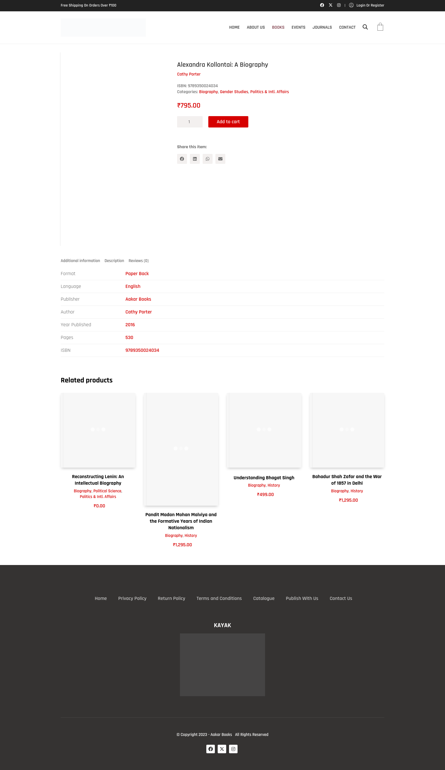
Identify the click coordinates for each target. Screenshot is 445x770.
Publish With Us (302, 598)
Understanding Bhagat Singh (264, 477)
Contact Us (341, 598)
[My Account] (366, 5)
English (132, 286)
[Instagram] (233, 749)
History (190, 535)
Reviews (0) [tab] (138, 260)
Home (101, 598)
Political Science (107, 491)
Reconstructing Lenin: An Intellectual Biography (98, 479)
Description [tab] (114, 260)
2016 (130, 324)
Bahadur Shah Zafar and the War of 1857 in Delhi (347, 479)
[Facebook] (182, 159)
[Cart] (380, 27)
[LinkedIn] (195, 159)
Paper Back (137, 273)
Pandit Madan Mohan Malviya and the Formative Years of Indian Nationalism (181, 521)
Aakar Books (138, 299)
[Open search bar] (365, 27)
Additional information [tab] (80, 260)
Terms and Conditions (219, 598)
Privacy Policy (132, 598)
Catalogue (263, 598)
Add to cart (228, 121)
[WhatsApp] (208, 159)
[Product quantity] (190, 121)
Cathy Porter (138, 312)
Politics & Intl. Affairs (269, 92)
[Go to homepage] (103, 27)
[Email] (220, 159)
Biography (208, 92)
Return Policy (171, 598)
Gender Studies (234, 92)
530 (129, 337)
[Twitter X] (222, 749)
